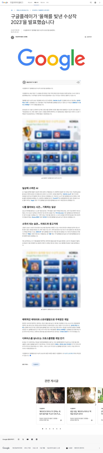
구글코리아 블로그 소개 (53, 447)
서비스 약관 (27, 447)
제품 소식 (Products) (22, 10)
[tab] (42, 427)
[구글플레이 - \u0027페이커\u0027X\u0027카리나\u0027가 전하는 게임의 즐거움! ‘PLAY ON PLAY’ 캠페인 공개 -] (30, 405)
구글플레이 (35, 364)
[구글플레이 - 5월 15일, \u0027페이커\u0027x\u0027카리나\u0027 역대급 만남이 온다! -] (72, 405)
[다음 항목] (95, 404)
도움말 (69, 447)
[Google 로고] (6, 447)
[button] (88, 37)
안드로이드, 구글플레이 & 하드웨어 (40, 10)
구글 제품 (42, 447)
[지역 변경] (87, 447)
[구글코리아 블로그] (12, 10)
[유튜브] (28, 438)
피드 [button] (48, 2)
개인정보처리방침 (17, 447)
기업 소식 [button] (42, 2)
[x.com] (23, 438)
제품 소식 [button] (36, 2)
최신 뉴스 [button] (30, 2)
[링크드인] (37, 438)
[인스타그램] (19, 438)
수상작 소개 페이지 (69, 353)
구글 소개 (35, 447)
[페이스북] (32, 438)
